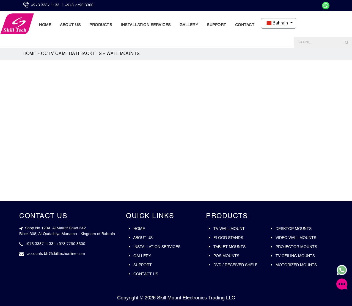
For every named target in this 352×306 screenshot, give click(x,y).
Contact (245, 25)
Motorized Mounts (294, 265)
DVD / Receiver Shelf (233, 265)
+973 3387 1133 (46, 5)
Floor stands (226, 238)
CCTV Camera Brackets (71, 54)
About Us (70, 25)
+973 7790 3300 (79, 5)
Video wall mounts (293, 238)
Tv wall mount (227, 229)
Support (216, 25)
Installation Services (146, 25)
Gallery (189, 25)
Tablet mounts (227, 247)
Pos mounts (224, 256)
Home (45, 25)
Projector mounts (294, 247)
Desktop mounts (291, 229)
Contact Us (143, 274)
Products (100, 25)
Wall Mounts (123, 54)
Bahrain (277, 23)
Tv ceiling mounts (293, 256)
